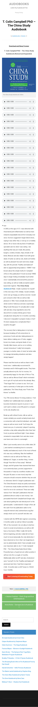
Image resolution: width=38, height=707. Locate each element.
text (5, 226)
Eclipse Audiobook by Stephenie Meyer (14, 641)
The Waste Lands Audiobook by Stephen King (16, 671)
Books (23, 36)
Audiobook (7, 289)
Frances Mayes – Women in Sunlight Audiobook (17, 648)
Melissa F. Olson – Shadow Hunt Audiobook (15, 682)
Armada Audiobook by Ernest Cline (13, 638)
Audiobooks (19, 4)
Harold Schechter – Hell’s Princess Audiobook (16, 668)
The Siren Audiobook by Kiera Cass (13, 678)
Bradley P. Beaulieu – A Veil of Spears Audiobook (17, 658)
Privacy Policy (19, 12)
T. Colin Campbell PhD (21, 589)
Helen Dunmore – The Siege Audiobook (14, 645)
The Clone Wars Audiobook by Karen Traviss (16, 675)
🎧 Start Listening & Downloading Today (19, 576)
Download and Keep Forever (19, 46)
